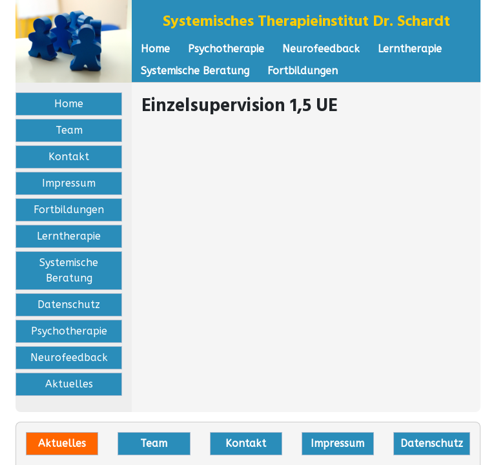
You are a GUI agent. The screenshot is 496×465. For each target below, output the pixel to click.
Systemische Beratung (195, 71)
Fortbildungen (302, 71)
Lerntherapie (410, 49)
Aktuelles (69, 384)
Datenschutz (68, 304)
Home (155, 49)
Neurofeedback (321, 49)
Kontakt (68, 156)
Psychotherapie (226, 49)
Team (69, 130)
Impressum (69, 183)
